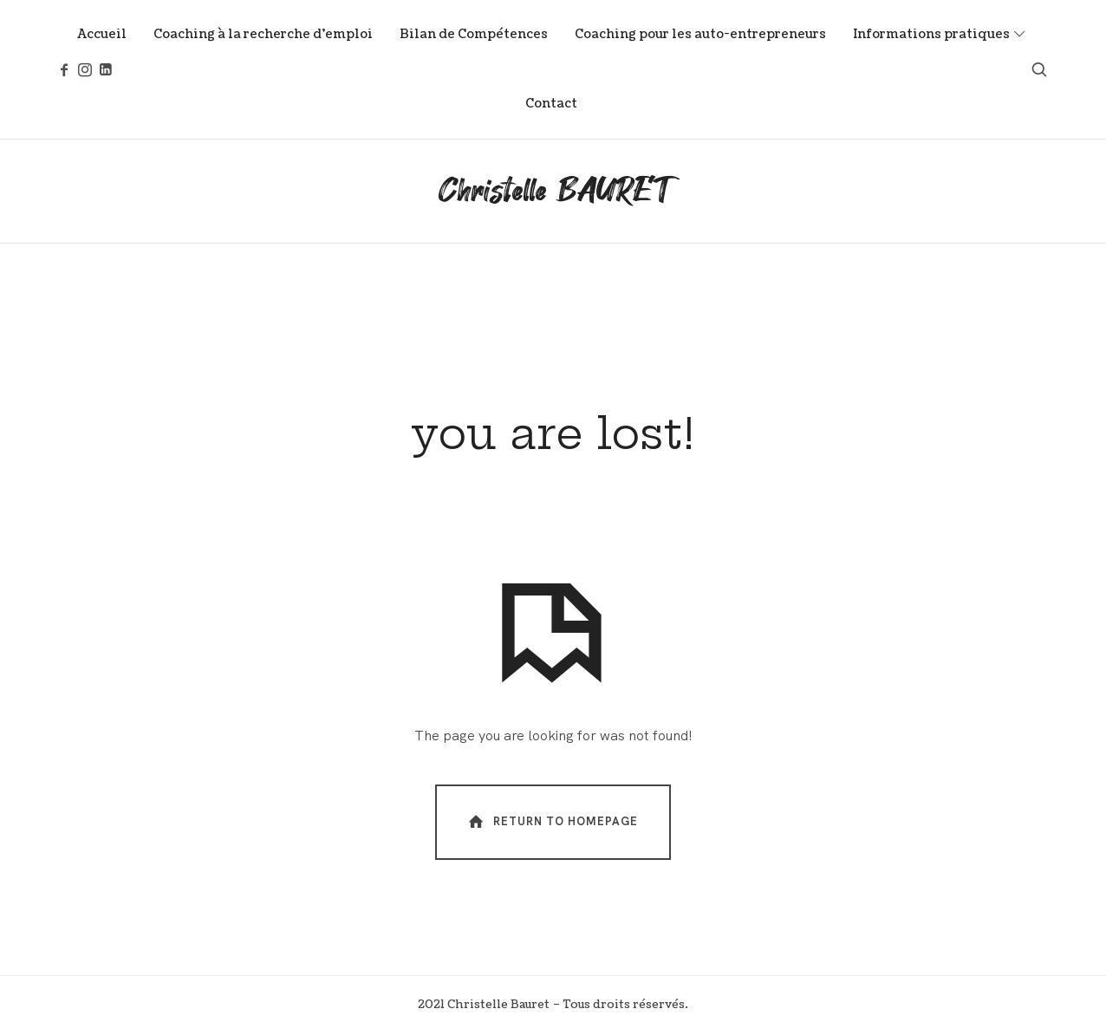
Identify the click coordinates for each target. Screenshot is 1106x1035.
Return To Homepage (551, 821)
